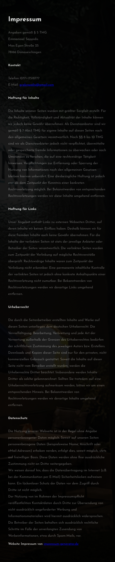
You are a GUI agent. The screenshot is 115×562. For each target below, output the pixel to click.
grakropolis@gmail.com (37, 85)
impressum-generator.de (61, 544)
